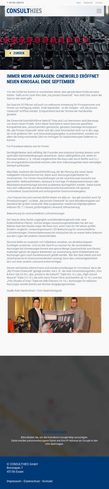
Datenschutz (32, 481)
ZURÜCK (18, 53)
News (78, 2)
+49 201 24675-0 (15, 2)
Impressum (14, 481)
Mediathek (88, 2)
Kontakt (99, 2)
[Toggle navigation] (98, 11)
